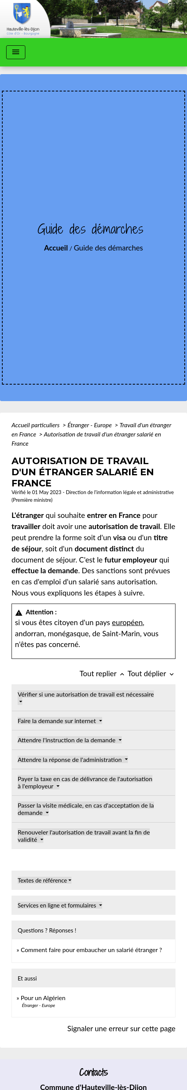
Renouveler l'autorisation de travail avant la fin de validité (84, 835)
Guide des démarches (108, 247)
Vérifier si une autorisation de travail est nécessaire (86, 694)
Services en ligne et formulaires (58, 905)
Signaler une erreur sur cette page (121, 1028)
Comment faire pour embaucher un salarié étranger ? (91, 949)
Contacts (93, 1072)
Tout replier (103, 673)
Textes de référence (42, 880)
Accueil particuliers (36, 424)
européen (127, 622)
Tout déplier (151, 673)
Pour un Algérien (43, 997)
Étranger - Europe (90, 424)
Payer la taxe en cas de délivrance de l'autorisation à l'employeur (85, 782)
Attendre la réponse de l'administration (70, 759)
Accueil (56, 247)
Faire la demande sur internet (58, 720)
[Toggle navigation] (15, 52)
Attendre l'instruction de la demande (67, 739)
